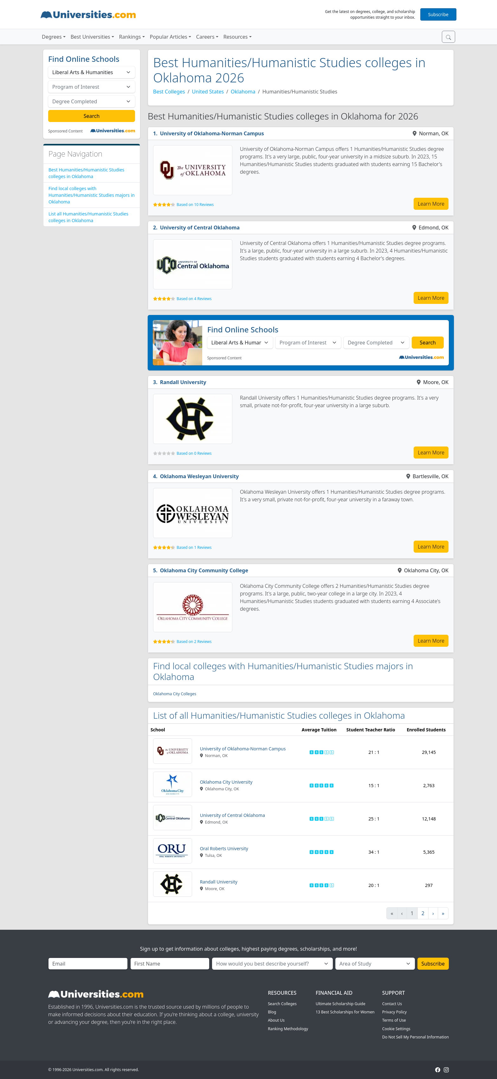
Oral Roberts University (224, 848)
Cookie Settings (396, 1028)
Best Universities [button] (90, 36)
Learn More (431, 203)
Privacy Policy (394, 1012)
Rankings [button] (130, 36)
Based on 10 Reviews (195, 204)
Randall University (183, 382)
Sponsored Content (65, 131)
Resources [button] (235, 36)
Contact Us (392, 1003)
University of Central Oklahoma (200, 227)
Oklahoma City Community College (204, 570)
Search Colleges (282, 1003)
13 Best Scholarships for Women (345, 1012)
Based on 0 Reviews (194, 453)
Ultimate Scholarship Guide (340, 1003)
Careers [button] (205, 36)
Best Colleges (169, 91)
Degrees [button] (52, 36)
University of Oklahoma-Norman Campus (212, 133)
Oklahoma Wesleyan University (199, 476)
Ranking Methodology (288, 1028)
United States (208, 91)
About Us (276, 1020)
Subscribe (438, 14)
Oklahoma (243, 91)
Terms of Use (394, 1020)
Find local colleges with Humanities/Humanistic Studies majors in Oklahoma (91, 195)
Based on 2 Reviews (194, 641)
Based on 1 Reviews (194, 547)
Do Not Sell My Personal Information (415, 1037)
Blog (272, 1012)
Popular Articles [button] (168, 36)
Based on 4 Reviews (194, 298)
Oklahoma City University (226, 782)
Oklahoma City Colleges (174, 694)
